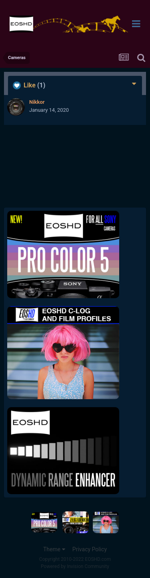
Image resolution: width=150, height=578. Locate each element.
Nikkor (37, 102)
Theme (54, 549)
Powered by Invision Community (75, 566)
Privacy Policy (89, 549)
